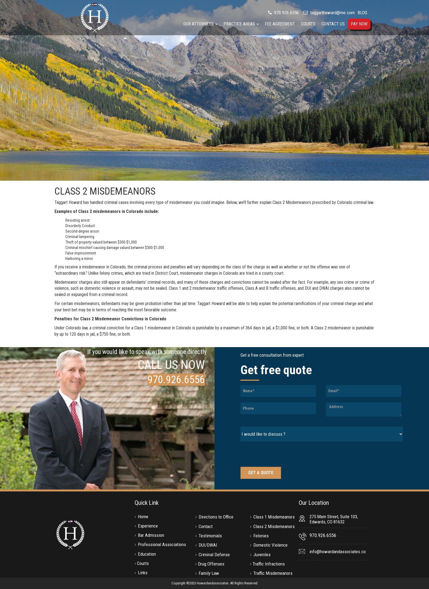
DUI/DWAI (208, 545)
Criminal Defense (214, 554)
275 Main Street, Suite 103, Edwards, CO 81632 (333, 519)
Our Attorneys (200, 24)
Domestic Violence (270, 545)
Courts (308, 24)
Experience (148, 526)
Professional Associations (162, 544)
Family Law (209, 573)
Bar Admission (151, 535)
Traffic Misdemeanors (272, 573)
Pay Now (359, 24)
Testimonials (210, 535)
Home (143, 516)
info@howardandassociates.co (337, 551)
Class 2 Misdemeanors (274, 526)
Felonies (261, 535)
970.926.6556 (286, 12)
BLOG (362, 12)
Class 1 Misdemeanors (274, 517)
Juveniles (262, 554)
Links (142, 572)
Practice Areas (241, 24)
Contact (206, 526)
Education (147, 554)
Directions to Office (216, 517)
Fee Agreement (280, 24)
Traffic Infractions (269, 564)
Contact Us (333, 24)
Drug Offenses (211, 564)
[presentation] (282, 454)
